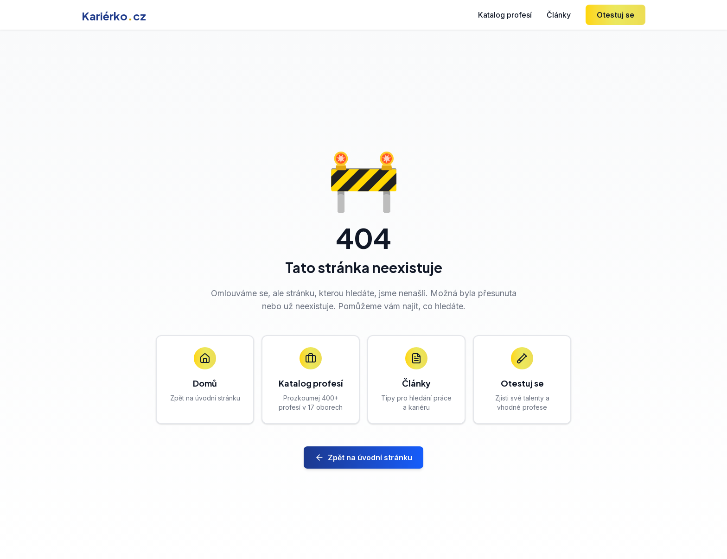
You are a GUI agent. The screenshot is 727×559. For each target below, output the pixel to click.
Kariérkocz (114, 16)
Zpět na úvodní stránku (363, 457)
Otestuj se (615, 14)
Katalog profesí (505, 14)
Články (559, 14)
